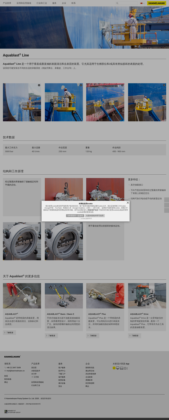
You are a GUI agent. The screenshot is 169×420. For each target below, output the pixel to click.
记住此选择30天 (86, 218)
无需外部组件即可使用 (94, 216)
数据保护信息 (93, 210)
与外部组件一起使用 (75, 216)
